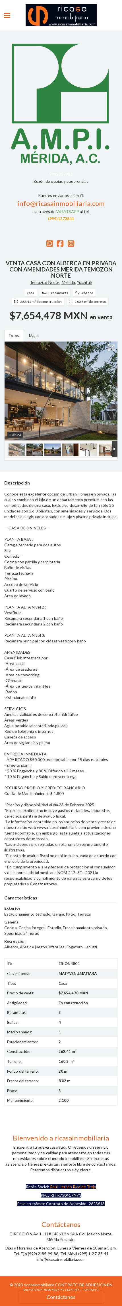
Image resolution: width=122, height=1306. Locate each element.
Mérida (68, 282)
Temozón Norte (44, 282)
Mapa (34, 335)
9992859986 (61, 174)
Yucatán (84, 282)
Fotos (14, 335)
